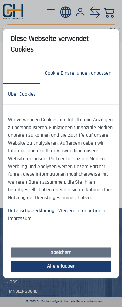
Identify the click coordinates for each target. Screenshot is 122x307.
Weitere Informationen (82, 210)
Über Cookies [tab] (22, 93)
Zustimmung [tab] (21, 73)
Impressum (19, 218)
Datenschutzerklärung (31, 210)
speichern (61, 252)
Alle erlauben (61, 266)
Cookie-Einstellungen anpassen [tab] (78, 73)
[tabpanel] (61, 169)
